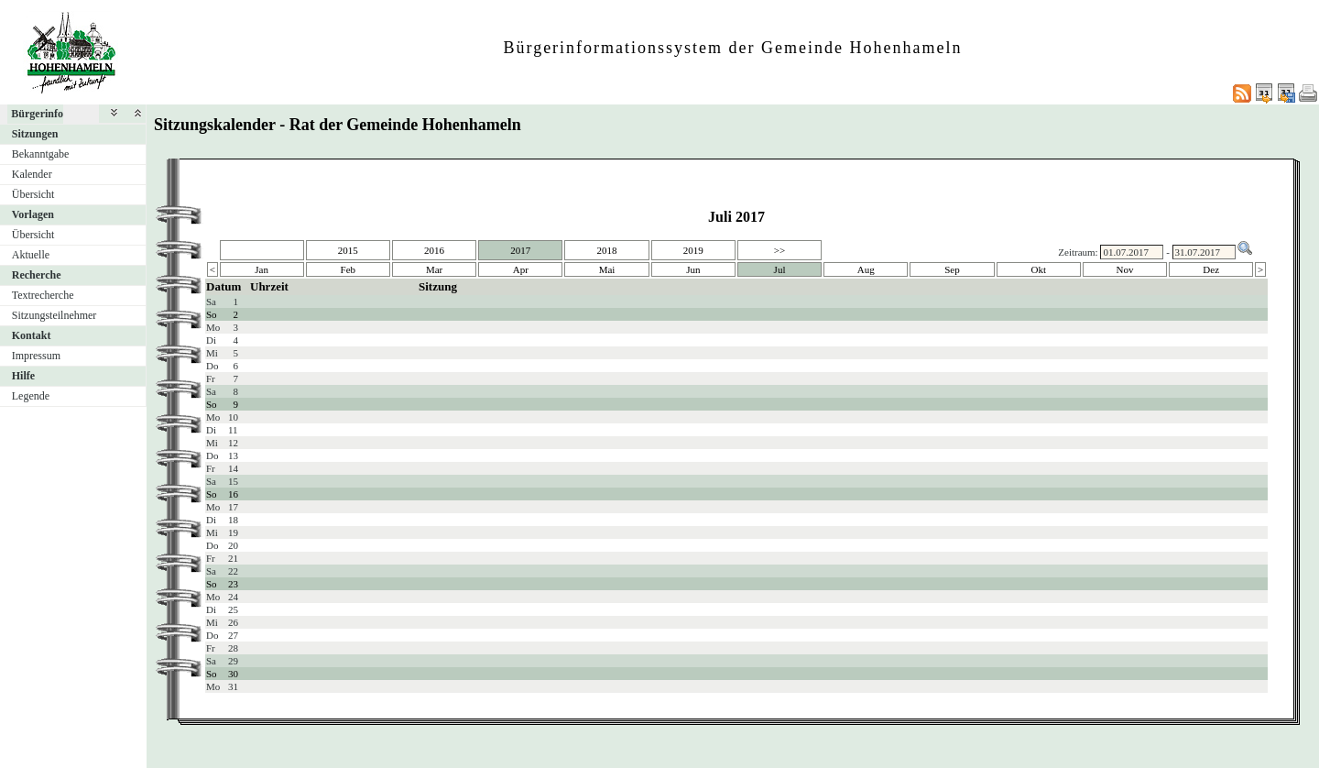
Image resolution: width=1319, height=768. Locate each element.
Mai (607, 269)
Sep (952, 269)
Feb (348, 269)
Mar (434, 269)
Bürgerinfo (37, 113)
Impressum (36, 355)
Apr (521, 269)
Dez (1211, 269)
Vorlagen (33, 214)
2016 (434, 250)
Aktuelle (30, 254)
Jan (261, 269)
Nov (1125, 269)
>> (779, 250)
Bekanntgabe (41, 154)
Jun (693, 269)
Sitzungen (35, 133)
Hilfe (23, 375)
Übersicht (33, 194)
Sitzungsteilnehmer (54, 315)
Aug (866, 269)
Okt (1038, 269)
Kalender (32, 174)
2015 (348, 250)
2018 (607, 250)
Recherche (36, 275)
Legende (30, 395)
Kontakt (31, 335)
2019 (693, 250)
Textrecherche (43, 295)
